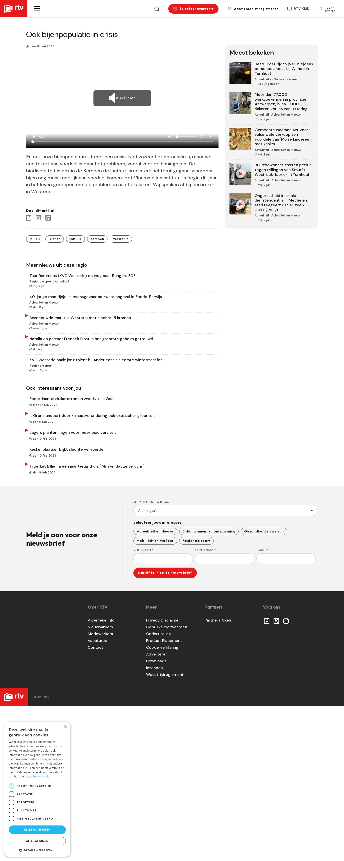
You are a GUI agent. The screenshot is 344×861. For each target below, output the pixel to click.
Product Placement (164, 795)
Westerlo (121, 239)
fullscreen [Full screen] (202, 136)
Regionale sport (196, 695)
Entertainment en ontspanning (209, 686)
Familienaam (206, 705)
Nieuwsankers (100, 781)
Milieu (34, 239)
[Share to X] (38, 218)
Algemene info (101, 775)
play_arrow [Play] (34, 136)
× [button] (65, 726)
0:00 (42, 136)
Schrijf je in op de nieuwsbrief (165, 727)
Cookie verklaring (162, 802)
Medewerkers (100, 788)
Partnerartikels (218, 775)
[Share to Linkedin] (48, 218)
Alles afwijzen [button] (37, 841)
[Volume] (186, 136)
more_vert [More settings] (210, 136)
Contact (95, 802)
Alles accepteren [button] (37, 829)
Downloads (156, 815)
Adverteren (157, 809)
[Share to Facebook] (28, 218)
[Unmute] (170, 136)
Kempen (97, 239)
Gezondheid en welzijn (264, 686)
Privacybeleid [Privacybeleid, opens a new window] (41, 776)
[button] (37, 8)
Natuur (75, 239)
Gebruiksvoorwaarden (166, 781)
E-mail (262, 705)
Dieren (55, 239)
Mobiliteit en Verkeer (155, 695)
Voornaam (143, 705)
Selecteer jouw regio (151, 656)
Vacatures (97, 795)
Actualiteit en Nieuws (155, 686)
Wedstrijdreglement (165, 829)
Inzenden (154, 822)
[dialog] (37, 789)
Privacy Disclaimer (163, 775)
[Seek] (122, 141)
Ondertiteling (158, 788)
